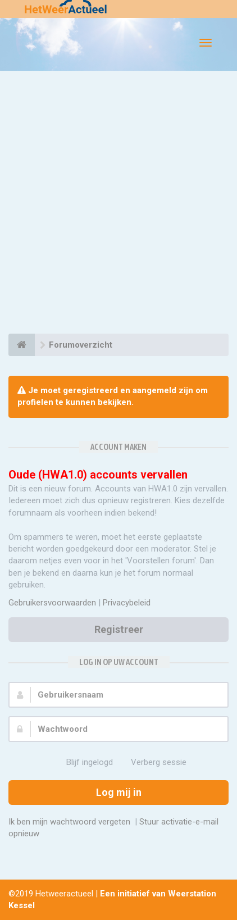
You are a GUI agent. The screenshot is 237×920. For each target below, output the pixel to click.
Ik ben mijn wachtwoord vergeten (69, 822)
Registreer (118, 629)
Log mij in (119, 792)
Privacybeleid (127, 603)
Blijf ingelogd (83, 762)
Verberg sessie (152, 762)
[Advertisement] (118, 203)
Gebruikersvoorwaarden (52, 603)
